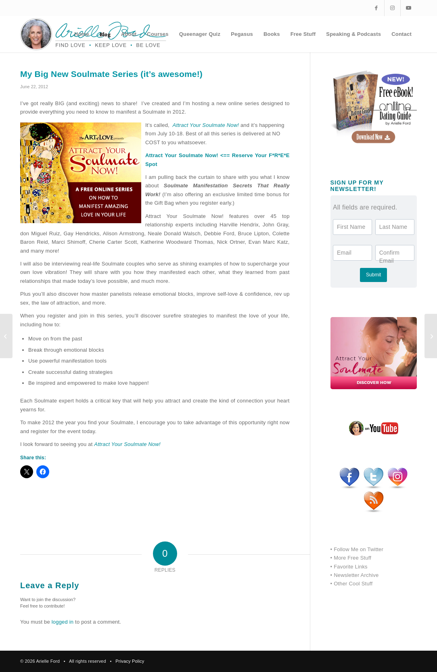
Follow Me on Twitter (358, 549)
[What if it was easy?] (6, 336)
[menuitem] (81, 34)
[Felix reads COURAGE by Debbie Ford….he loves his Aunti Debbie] (430, 336)
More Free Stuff (352, 558)
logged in (63, 622)
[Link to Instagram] (392, 8)
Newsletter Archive (356, 575)
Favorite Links (351, 567)
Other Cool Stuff (353, 584)
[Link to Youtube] (409, 8)
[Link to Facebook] (376, 8)
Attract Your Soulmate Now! (127, 444)
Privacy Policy (129, 661)
